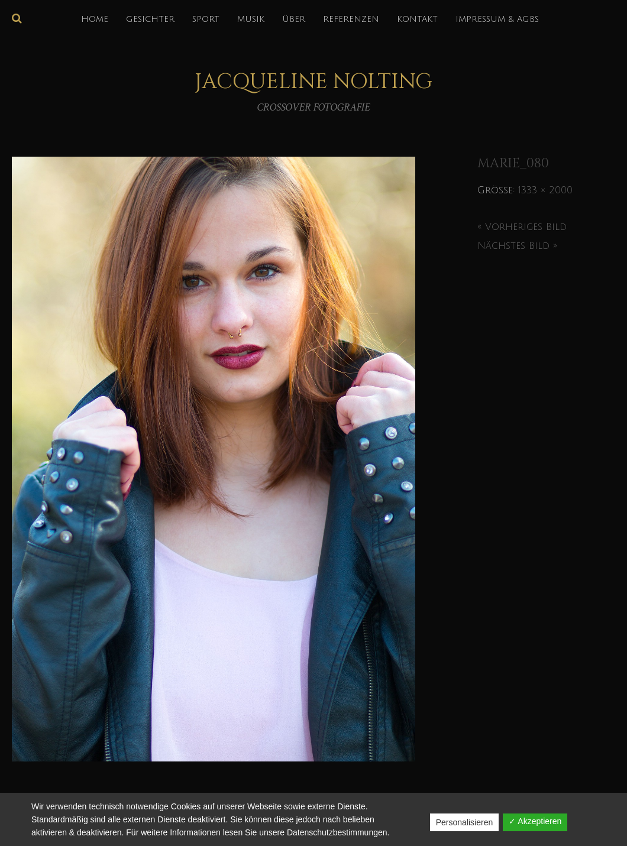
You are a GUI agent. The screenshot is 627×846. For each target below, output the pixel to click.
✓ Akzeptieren (535, 821)
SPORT (205, 19)
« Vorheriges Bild (522, 227)
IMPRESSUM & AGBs (497, 19)
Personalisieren (464, 822)
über (293, 19)
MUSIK (250, 19)
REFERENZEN (351, 19)
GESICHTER (150, 19)
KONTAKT (417, 19)
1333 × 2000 (545, 190)
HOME (94, 19)
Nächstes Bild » (517, 246)
